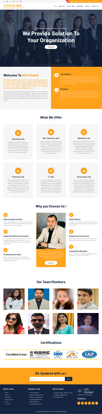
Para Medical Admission (35, 404)
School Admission (33, 393)
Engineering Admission (35, 399)
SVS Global (40, 411)
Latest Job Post (8, 399)
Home (55, 6)
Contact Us (95, 6)
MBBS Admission (33, 402)
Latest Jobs (71, 6)
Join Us (87, 6)
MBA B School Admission (35, 397)
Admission (80, 6)
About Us (61, 6)
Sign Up (68, 379)
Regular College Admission (36, 395)
